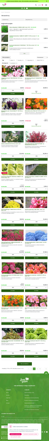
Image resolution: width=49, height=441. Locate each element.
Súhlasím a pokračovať (15, 434)
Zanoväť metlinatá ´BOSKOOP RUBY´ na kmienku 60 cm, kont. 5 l (34, 144)
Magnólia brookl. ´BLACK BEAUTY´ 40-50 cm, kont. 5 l (12, 111)
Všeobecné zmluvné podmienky (31, 397)
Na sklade (14, 63)
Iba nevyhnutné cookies (16, 436)
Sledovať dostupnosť (36, 92)
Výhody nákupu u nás (29, 392)
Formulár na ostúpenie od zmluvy (31, 409)
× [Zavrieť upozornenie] (46, 1)
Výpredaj (8, 397)
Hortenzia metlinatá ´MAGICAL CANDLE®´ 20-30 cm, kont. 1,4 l (12, 177)
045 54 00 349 (6, 437)
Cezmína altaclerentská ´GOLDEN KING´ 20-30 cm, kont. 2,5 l (12, 341)
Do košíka (13, 93)
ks (13, 90)
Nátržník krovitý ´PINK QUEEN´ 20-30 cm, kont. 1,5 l (36, 308)
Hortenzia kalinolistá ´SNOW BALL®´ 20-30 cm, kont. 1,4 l (23, 45)
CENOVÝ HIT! (40, 60)
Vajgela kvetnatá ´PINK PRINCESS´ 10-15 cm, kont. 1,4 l (11, 78)
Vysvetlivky (26, 395)
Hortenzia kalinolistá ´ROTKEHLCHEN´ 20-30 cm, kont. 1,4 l (12, 275)
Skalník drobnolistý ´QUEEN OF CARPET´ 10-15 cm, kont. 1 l (23, 36)
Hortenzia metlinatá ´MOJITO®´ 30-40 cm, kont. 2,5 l (35, 341)
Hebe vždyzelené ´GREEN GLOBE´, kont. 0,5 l (19, 27)
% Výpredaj (30, 60)
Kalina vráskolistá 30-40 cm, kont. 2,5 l (10, 143)
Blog (7, 400)
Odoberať (6, 426)
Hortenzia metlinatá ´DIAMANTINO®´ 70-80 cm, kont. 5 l (35, 78)
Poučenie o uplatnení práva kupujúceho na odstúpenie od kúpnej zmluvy (33, 406)
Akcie (13, 60)
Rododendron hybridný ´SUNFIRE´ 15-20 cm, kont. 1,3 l (35, 275)
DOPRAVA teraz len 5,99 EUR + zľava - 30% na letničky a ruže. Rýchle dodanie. (22, 1)
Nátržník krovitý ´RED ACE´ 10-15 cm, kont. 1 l (35, 111)
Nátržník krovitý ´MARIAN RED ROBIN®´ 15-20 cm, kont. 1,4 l (11, 308)
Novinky (21, 60)
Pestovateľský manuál (29, 403)
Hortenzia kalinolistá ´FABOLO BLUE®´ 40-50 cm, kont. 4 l (35, 243)
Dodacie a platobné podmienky (31, 400)
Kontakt (7, 403)
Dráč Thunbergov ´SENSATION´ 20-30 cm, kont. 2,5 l (11, 210)
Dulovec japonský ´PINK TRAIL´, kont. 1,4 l (35, 209)
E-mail (2, 416)
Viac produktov (24, 364)
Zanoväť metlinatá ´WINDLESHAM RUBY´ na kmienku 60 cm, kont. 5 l (11, 243)
